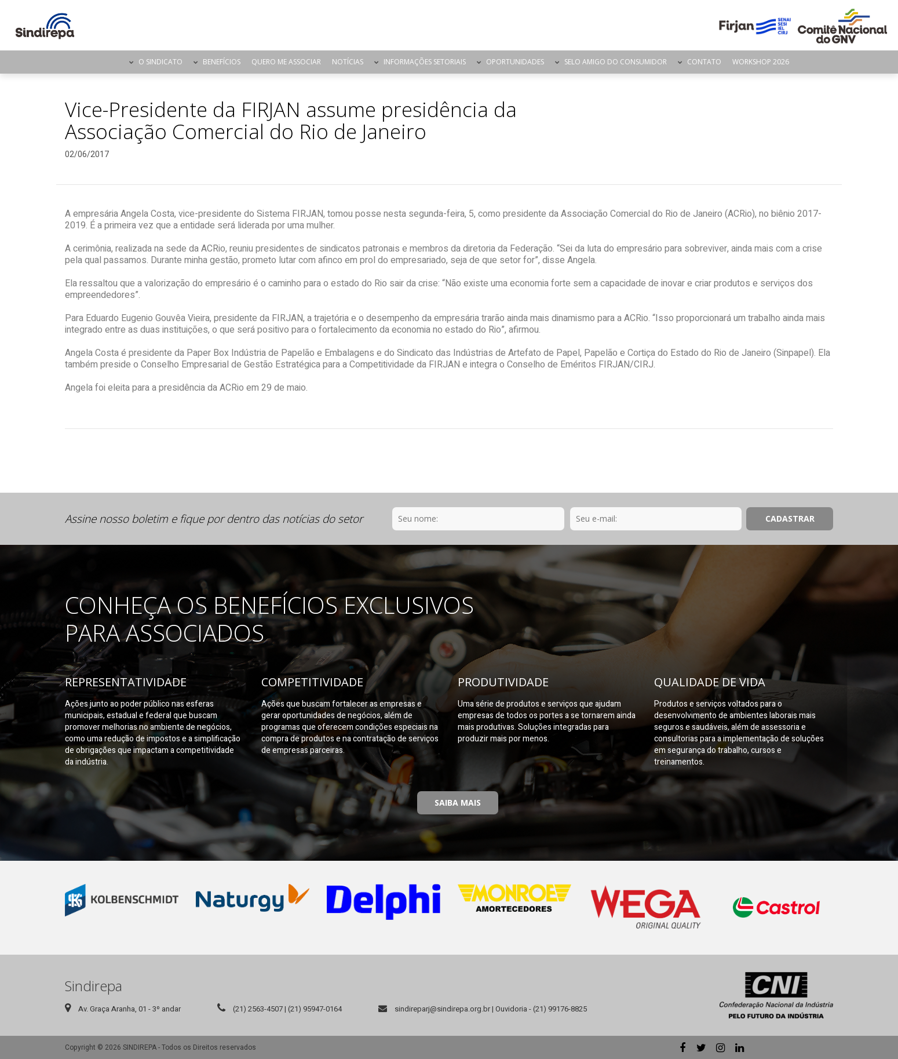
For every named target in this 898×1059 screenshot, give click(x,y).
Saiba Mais (458, 802)
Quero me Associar (286, 62)
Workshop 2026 (760, 62)
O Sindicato (160, 62)
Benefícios (221, 62)
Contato (704, 62)
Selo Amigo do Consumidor (615, 62)
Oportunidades (515, 62)
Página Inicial (113, 62)
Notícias (347, 62)
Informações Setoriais (425, 62)
